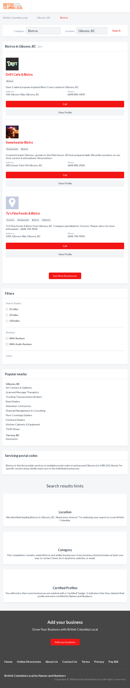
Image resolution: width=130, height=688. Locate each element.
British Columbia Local (15, 17)
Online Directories (29, 661)
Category (19, 31)
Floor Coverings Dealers (19, 415)
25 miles (13, 309)
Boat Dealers (13, 401)
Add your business (65, 642)
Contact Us (69, 661)
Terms (86, 661)
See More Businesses (65, 275)
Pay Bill (113, 661)
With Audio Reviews (20, 344)
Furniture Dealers (15, 419)
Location (70, 31)
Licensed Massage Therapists (22, 392)
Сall (65, 104)
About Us (51, 661)
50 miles (13, 314)
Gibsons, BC (44, 17)
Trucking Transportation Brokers (24, 396)
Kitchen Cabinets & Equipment (23, 424)
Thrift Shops (13, 428)
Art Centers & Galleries (19, 387)
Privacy (99, 661)
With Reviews (17, 338)
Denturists (12, 438)
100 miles (14, 320)
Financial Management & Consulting (25, 410)
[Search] (116, 30)
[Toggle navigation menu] (125, 6)
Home (8, 661)
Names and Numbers (52, 675)
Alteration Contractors (18, 405)
